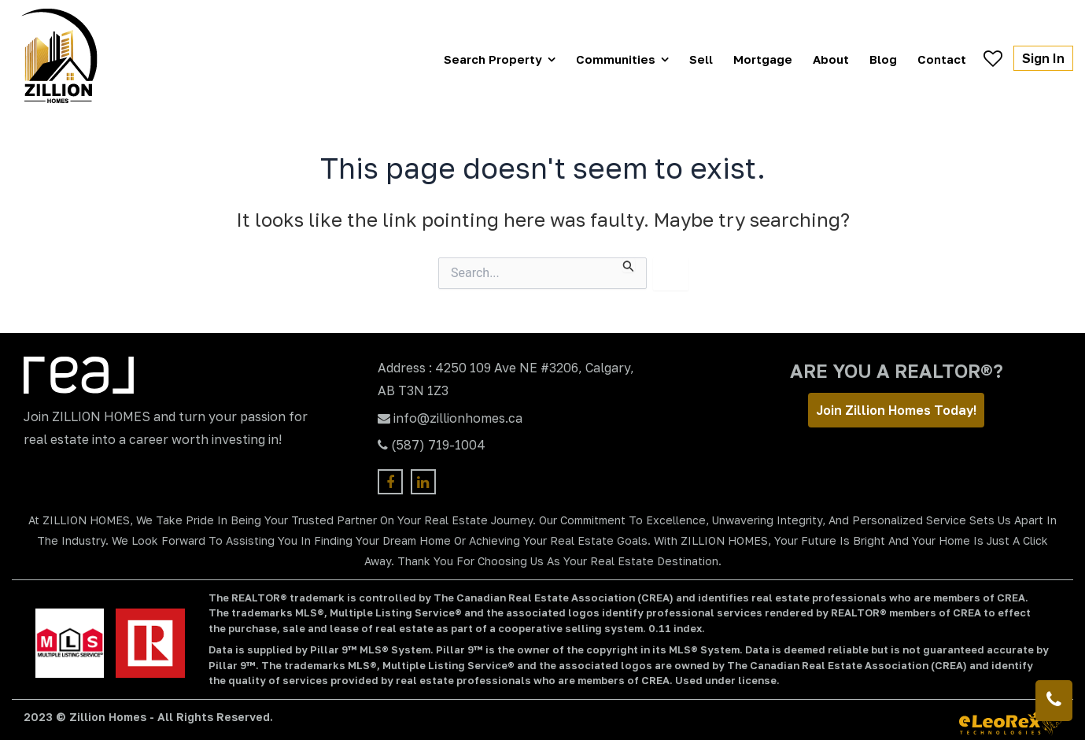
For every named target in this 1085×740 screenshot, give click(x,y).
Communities (615, 59)
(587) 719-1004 (438, 445)
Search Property (493, 59)
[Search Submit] (628, 264)
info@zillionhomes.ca (457, 418)
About (831, 59)
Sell (701, 59)
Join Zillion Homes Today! (896, 410)
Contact (941, 59)
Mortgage (762, 59)
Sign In (1043, 58)
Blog (883, 59)
